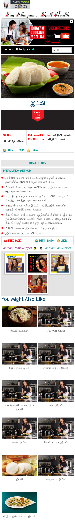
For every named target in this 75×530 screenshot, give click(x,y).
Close (71, 21)
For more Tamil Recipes (18, 248)
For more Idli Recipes (55, 248)
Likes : (62, 240)
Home (8, 49)
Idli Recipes (22, 49)
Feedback (12, 241)
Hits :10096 (44, 240)
